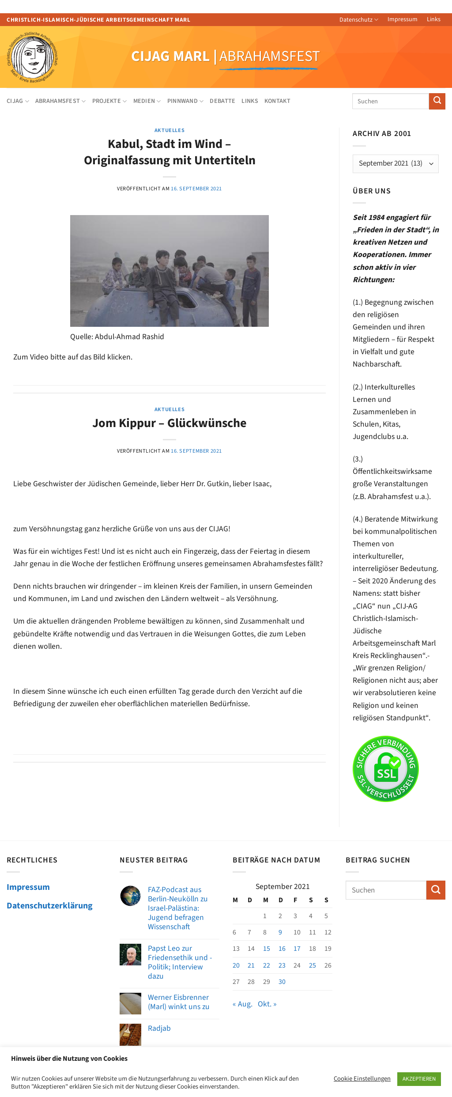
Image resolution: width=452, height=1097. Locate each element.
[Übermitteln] (437, 101)
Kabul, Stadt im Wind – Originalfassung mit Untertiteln (170, 152)
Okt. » (267, 1004)
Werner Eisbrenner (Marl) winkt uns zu (179, 1002)
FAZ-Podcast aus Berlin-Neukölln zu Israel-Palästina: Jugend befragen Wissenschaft (178, 908)
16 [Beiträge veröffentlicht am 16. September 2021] (282, 948)
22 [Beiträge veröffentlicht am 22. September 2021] (266, 965)
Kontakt (277, 101)
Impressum (403, 19)
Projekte (109, 101)
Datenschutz (358, 19)
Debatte (222, 101)
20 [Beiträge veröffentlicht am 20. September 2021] (236, 965)
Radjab (159, 1028)
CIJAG (18, 101)
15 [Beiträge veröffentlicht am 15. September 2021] (266, 948)
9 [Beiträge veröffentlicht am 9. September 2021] (280, 932)
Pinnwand (185, 101)
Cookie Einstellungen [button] (362, 1079)
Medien (147, 101)
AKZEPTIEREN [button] (419, 1079)
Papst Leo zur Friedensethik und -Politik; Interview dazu (180, 962)
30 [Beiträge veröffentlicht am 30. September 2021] (282, 982)
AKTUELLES (169, 130)
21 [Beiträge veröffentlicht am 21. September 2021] (251, 965)
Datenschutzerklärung (50, 906)
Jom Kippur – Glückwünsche (169, 423)
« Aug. (242, 1004)
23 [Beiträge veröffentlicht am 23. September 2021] (282, 965)
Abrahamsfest (60, 101)
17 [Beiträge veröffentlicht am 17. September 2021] (297, 948)
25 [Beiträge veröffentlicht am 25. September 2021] (312, 965)
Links (434, 19)
